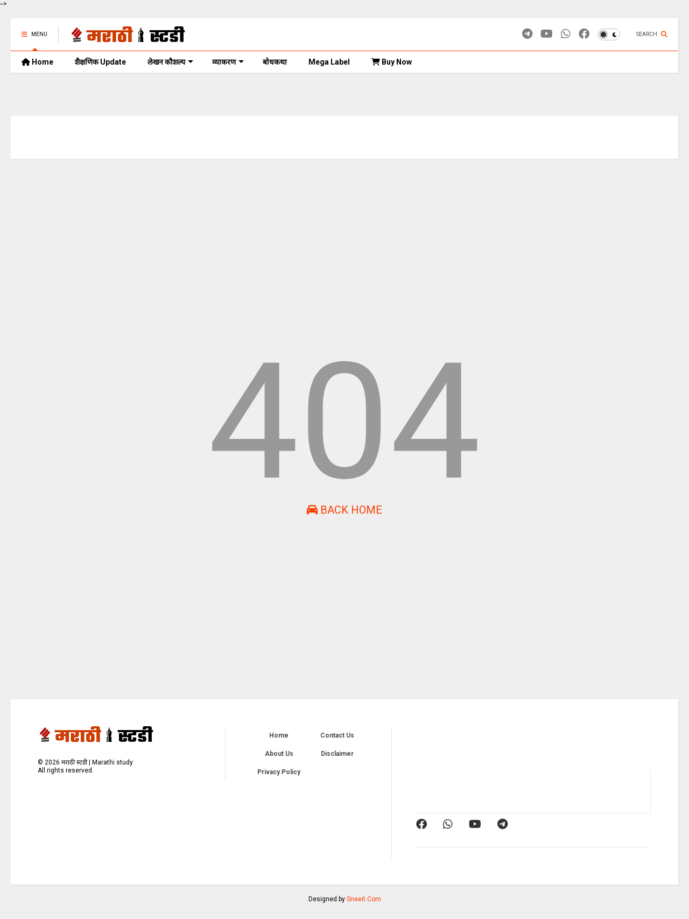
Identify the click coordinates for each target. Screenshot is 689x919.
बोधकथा (275, 62)
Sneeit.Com (364, 899)
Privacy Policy (278, 772)
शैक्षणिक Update (100, 62)
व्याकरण (228, 62)
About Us (279, 753)
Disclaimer (337, 753)
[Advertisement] (334, 250)
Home (37, 62)
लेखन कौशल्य (170, 62)
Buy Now (391, 62)
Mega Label (329, 62)
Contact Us (337, 735)
